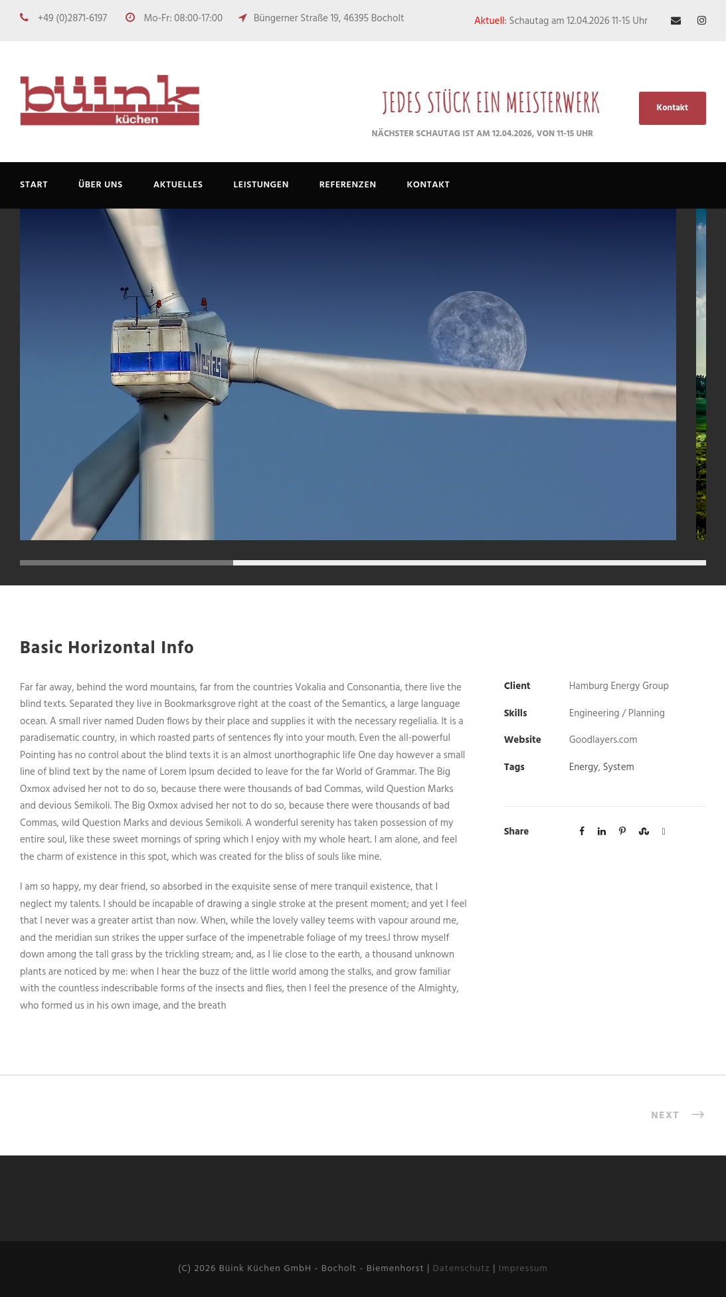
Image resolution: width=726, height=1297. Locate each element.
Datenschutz (461, 1268)
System (618, 767)
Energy (583, 767)
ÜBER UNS (100, 185)
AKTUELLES (178, 185)
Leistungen (261, 185)
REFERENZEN (348, 185)
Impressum (523, 1268)
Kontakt (672, 108)
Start (34, 185)
